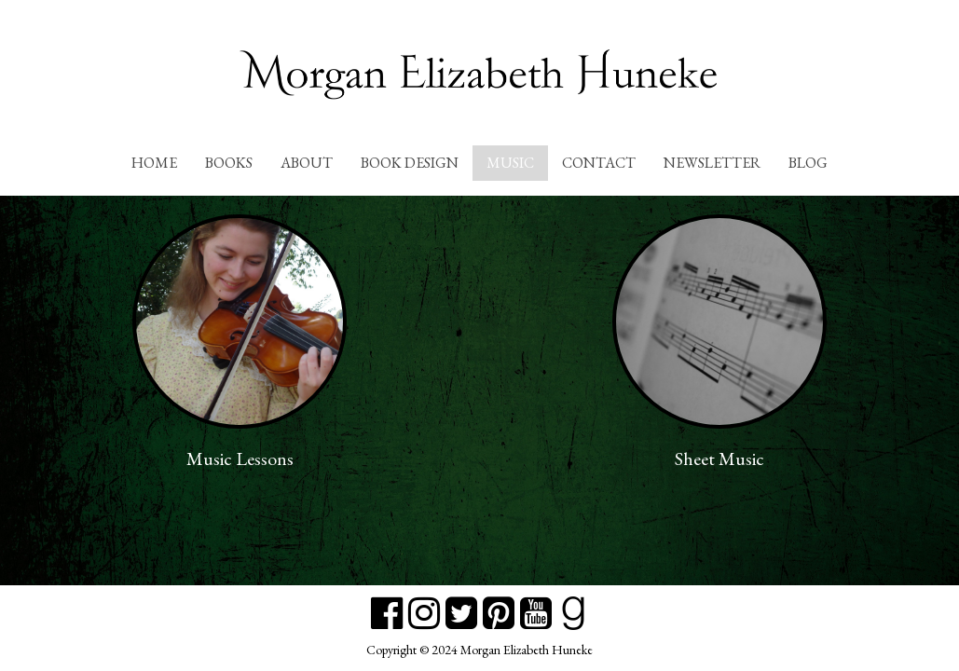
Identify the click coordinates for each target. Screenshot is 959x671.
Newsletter (712, 162)
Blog (808, 162)
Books (229, 162)
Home (154, 162)
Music (510, 162)
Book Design (410, 162)
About (307, 162)
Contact (599, 162)
